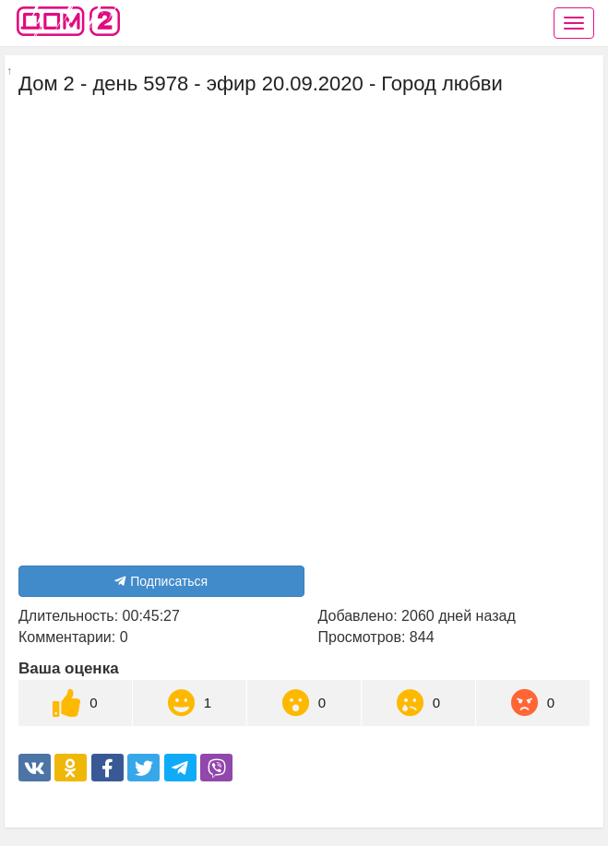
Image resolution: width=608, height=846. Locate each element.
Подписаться (161, 581)
